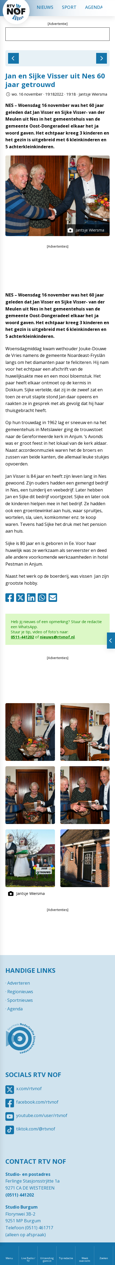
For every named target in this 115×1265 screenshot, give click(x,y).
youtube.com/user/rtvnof (41, 1115)
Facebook (10, 597)
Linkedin (32, 597)
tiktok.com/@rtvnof (35, 1129)
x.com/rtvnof (29, 1088)
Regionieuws (20, 992)
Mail (53, 597)
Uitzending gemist (47, 1259)
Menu (9, 1258)
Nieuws (45, 7)
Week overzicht (84, 1259)
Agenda (94, 7)
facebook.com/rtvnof (37, 1102)
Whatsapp (43, 597)
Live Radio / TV (28, 1259)
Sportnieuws (20, 1000)
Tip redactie (66, 1258)
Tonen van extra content (111, 640)
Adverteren (18, 983)
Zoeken (103, 1258)
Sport (69, 7)
